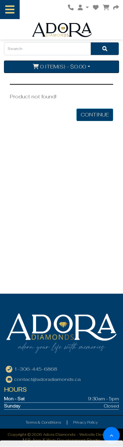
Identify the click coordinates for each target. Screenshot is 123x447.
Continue (95, 114)
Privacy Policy (85, 422)
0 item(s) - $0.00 (59, 66)
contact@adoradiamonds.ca (47, 379)
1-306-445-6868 (35, 369)
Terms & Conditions (43, 422)
